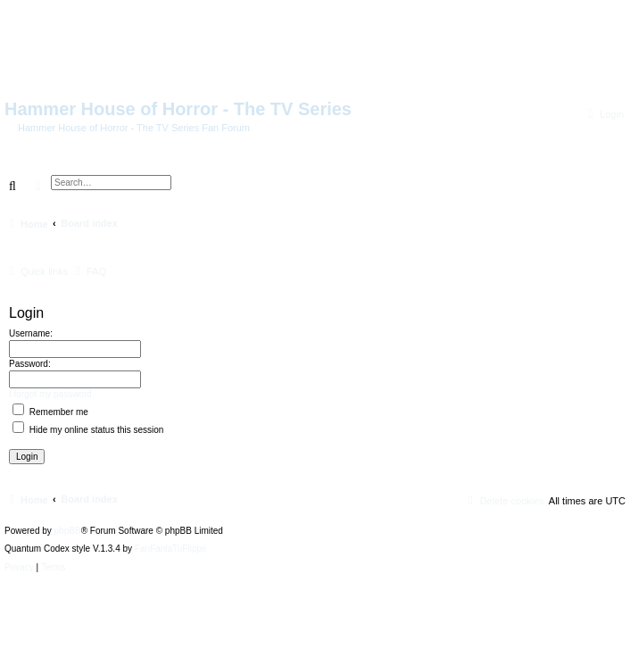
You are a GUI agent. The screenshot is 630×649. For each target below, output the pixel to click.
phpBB (67, 531)
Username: (31, 333)
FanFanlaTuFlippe (171, 549)
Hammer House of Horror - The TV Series (178, 109)
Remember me (50, 412)
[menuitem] (604, 114)
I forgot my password (50, 394)
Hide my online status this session (87, 430)
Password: (30, 364)
